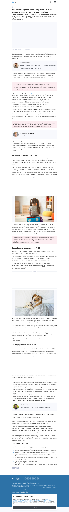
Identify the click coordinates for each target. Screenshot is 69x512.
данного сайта (48, 499)
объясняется (33, 94)
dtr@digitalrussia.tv (29, 491)
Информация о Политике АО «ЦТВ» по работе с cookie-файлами (27, 500)
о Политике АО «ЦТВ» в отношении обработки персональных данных (32, 501)
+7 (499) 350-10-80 (24, 492)
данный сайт (46, 501)
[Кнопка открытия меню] (55, 2)
